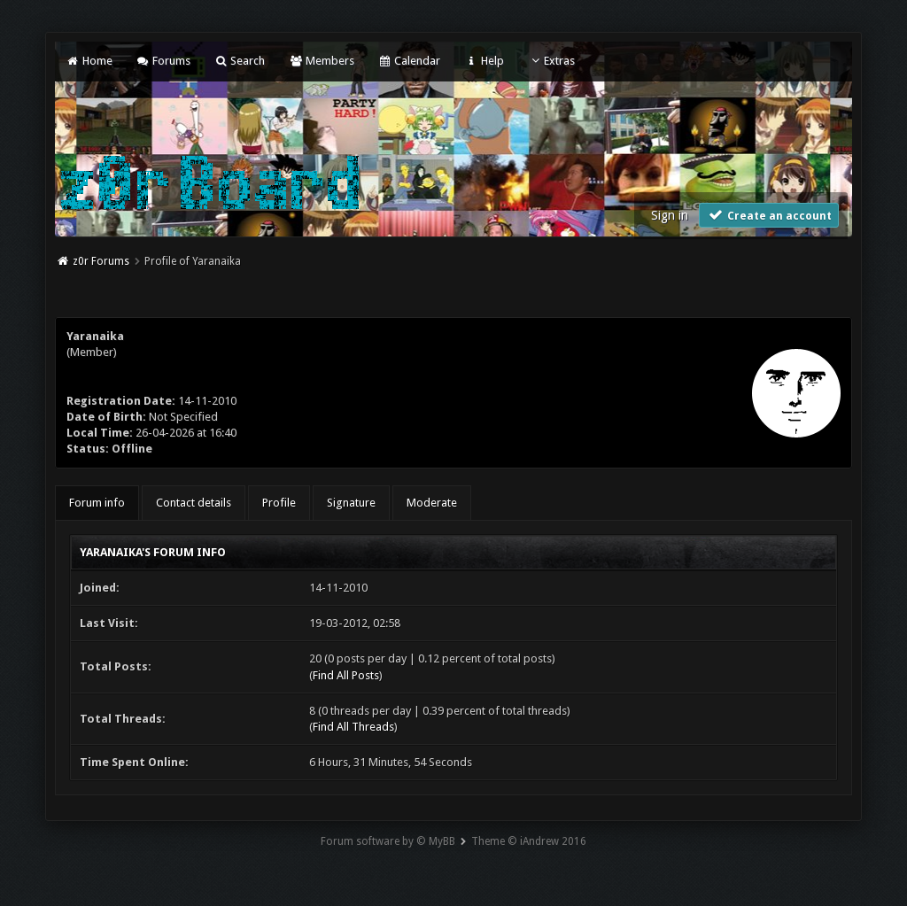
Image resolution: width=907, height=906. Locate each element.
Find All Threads (353, 726)
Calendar (409, 60)
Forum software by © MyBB (388, 841)
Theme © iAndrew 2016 (528, 841)
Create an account (769, 214)
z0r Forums (101, 261)
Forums (163, 60)
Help (483, 60)
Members (321, 60)
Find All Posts (346, 675)
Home (89, 60)
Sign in (669, 215)
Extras (551, 60)
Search (239, 60)
